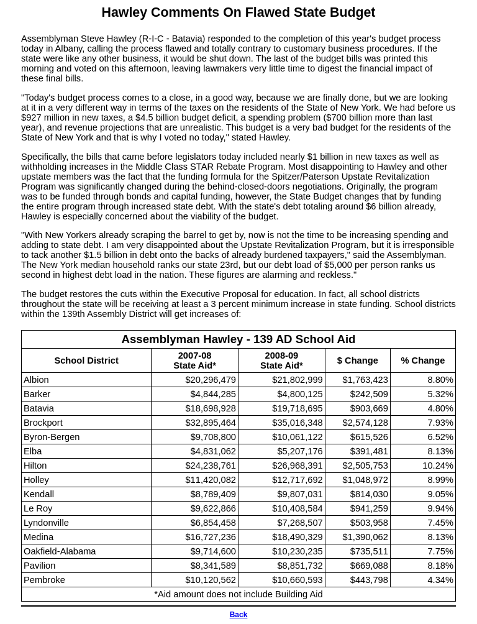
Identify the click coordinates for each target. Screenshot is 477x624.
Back (239, 614)
